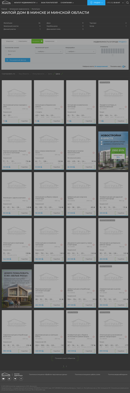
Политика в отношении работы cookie (87, 372)
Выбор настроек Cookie (9, 391)
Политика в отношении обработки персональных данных (48, 372)
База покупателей (49, 3)
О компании (66, 3)
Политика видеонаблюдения (117, 372)
